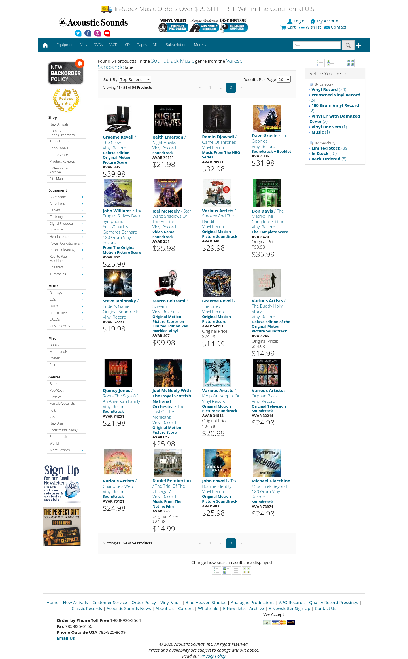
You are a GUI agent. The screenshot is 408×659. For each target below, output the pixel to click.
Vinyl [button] (84, 44)
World (54, 443)
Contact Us (325, 608)
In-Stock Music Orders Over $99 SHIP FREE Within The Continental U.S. (208, 8)
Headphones (67, 236)
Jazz (52, 416)
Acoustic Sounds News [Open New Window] (129, 608)
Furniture (67, 230)
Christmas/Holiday (63, 430)
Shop (52, 117)
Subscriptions (177, 44)
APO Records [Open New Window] (292, 602)
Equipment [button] (66, 44)
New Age (56, 423)
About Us (165, 608)
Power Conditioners (67, 243)
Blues (54, 383)
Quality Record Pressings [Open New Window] (333, 602)
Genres (54, 377)
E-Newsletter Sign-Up (289, 608)
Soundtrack (58, 436)
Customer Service (109, 602)
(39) (329, 148)
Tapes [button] (142, 44)
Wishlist (310, 27)
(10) (324, 153)
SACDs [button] (114, 44)
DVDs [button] (98, 44)
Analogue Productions (253, 602)
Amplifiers (67, 203)
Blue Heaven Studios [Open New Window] (206, 602)
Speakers (67, 267)
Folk (53, 410)
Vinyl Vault (170, 602)
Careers (186, 608)
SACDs (67, 319)
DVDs (67, 306)
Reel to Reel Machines (67, 258)
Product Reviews (62, 161)
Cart (288, 27)
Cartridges (67, 216)
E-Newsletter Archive (59, 170)
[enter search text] (317, 45)
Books (54, 344)
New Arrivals (59, 124)
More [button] (200, 44)
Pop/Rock (57, 390)
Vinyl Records (67, 325)
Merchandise (59, 351)
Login (296, 21)
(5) (328, 159)
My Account (325, 21)
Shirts (54, 364)
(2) (334, 107)
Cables (67, 210)
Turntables (67, 274)
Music (53, 286)
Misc (52, 338)
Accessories (67, 196)
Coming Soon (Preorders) (62, 132)
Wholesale (208, 608)
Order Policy (143, 602)
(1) (329, 127)
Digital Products (67, 223)
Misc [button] (156, 44)
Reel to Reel (67, 312)
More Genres (67, 450)
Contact (335, 27)
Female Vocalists (62, 403)
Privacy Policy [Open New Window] (213, 656)
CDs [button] (128, 44)
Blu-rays (67, 292)
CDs (67, 299)
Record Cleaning (67, 249)
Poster (55, 358)
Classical (56, 397)
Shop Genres (59, 154)
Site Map (56, 178)
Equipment (57, 190)
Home (52, 602)
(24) (328, 89)
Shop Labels (59, 148)
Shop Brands (59, 141)
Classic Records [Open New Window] (87, 608)
